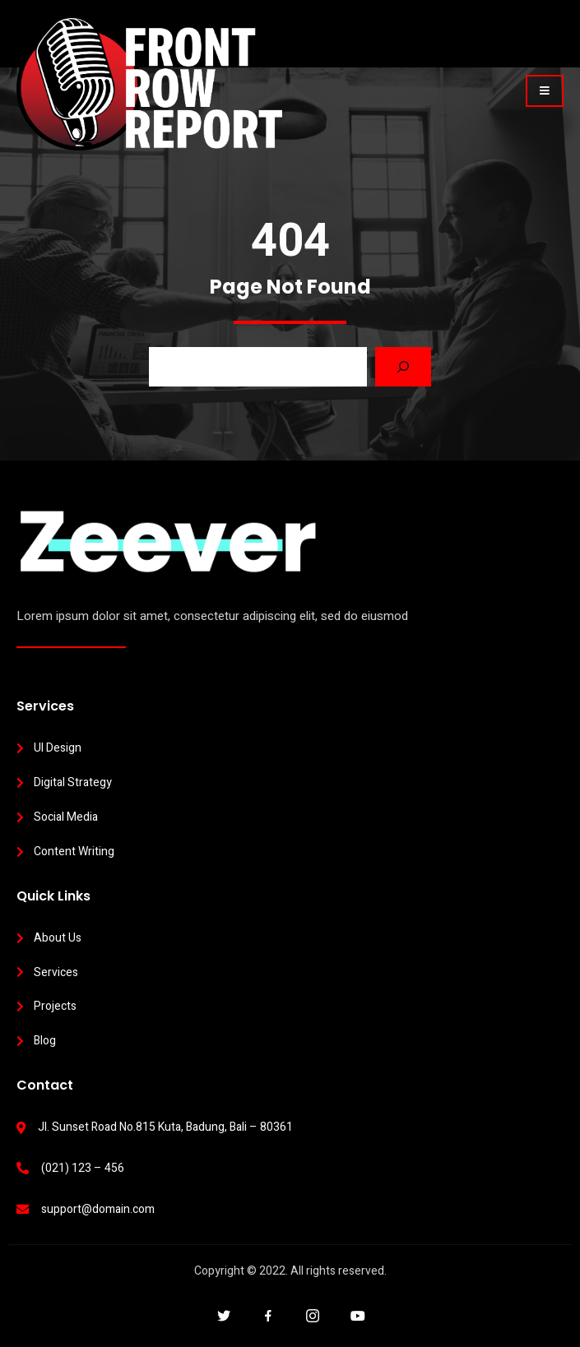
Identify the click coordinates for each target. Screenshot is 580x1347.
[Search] (403, 367)
